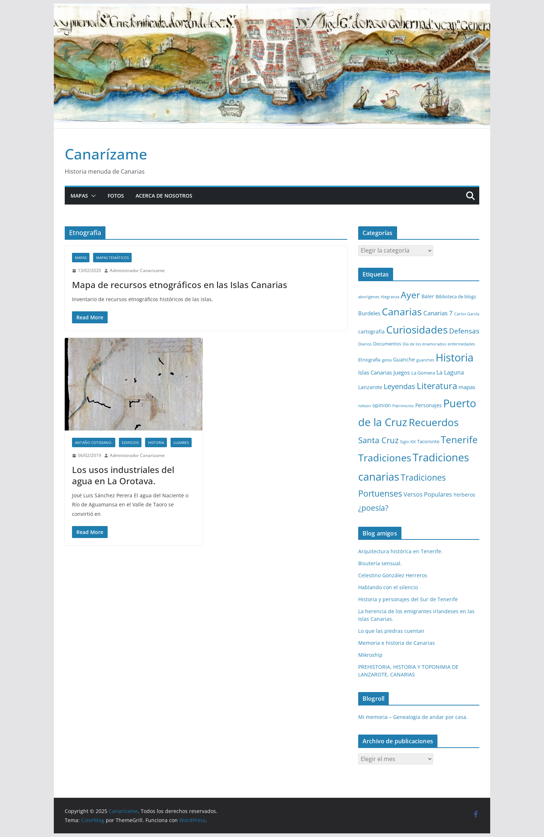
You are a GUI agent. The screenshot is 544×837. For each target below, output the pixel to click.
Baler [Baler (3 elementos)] (427, 296)
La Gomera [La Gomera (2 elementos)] (423, 372)
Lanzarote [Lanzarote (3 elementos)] (370, 387)
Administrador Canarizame (137, 270)
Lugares (181, 442)
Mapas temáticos (112, 257)
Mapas (79, 195)
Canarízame (106, 154)
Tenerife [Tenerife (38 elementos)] (459, 439)
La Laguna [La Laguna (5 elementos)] (450, 372)
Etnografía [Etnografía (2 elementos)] (369, 359)
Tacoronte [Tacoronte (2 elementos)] (428, 441)
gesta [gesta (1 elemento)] (387, 360)
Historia (156, 442)
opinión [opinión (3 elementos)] (381, 405)
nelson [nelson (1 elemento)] (364, 405)
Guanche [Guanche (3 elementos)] (404, 359)
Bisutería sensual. (380, 563)
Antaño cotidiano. (93, 442)
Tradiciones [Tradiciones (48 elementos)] (384, 457)
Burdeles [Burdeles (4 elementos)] (369, 313)
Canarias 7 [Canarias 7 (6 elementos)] (438, 313)
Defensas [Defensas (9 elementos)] (464, 330)
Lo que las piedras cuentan (391, 630)
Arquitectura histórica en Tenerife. (400, 551)
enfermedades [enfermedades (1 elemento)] (461, 344)
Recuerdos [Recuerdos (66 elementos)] (434, 422)
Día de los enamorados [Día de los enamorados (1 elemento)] (424, 344)
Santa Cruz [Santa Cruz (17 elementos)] (378, 440)
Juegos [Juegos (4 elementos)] (401, 372)
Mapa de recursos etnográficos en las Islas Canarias (179, 285)
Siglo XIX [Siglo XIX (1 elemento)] (408, 441)
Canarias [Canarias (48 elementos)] (402, 311)
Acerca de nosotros (164, 195)
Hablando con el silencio (388, 587)
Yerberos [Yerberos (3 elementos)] (464, 494)
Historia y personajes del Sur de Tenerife (408, 599)
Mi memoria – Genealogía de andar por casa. (413, 716)
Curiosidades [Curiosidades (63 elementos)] (417, 329)
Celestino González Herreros (392, 575)
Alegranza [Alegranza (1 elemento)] (390, 296)
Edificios (130, 442)
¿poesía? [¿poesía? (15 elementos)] (373, 508)
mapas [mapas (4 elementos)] (467, 387)
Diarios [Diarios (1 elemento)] (365, 344)
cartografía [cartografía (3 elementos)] (371, 331)
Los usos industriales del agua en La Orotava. (123, 475)
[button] (92, 196)
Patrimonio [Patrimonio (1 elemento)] (403, 405)
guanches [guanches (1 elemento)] (425, 360)
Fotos (116, 195)
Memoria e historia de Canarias (396, 642)
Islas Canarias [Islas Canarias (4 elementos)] (375, 372)
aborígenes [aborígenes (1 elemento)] (368, 296)
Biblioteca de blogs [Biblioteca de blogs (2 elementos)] (456, 296)
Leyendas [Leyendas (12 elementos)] (399, 386)
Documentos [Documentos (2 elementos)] (387, 343)
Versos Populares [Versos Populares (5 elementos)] (428, 494)
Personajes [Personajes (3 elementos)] (428, 405)
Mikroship (370, 654)
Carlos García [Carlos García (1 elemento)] (466, 313)
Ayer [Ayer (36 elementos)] (410, 294)
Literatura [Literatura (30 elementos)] (437, 386)
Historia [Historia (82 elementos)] (454, 357)
